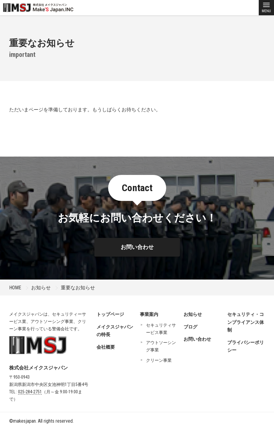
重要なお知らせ (78, 288)
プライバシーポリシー (245, 346)
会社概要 (106, 347)
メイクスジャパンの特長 (115, 331)
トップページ (110, 314)
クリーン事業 (159, 360)
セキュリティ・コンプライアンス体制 (245, 322)
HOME (15, 288)
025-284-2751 (30, 391)
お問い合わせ (137, 247)
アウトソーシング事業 (161, 346)
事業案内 (149, 314)
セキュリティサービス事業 (161, 329)
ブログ (190, 327)
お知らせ (41, 288)
